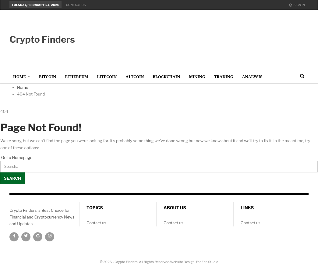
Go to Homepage (16, 157)
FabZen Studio (207, 262)
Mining (197, 76)
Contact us (76, 5)
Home (19, 76)
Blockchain (166, 76)
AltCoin (134, 76)
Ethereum (76, 76)
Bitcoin (47, 76)
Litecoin (107, 76)
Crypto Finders (42, 39)
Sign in (297, 5)
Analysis (252, 76)
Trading (223, 76)
